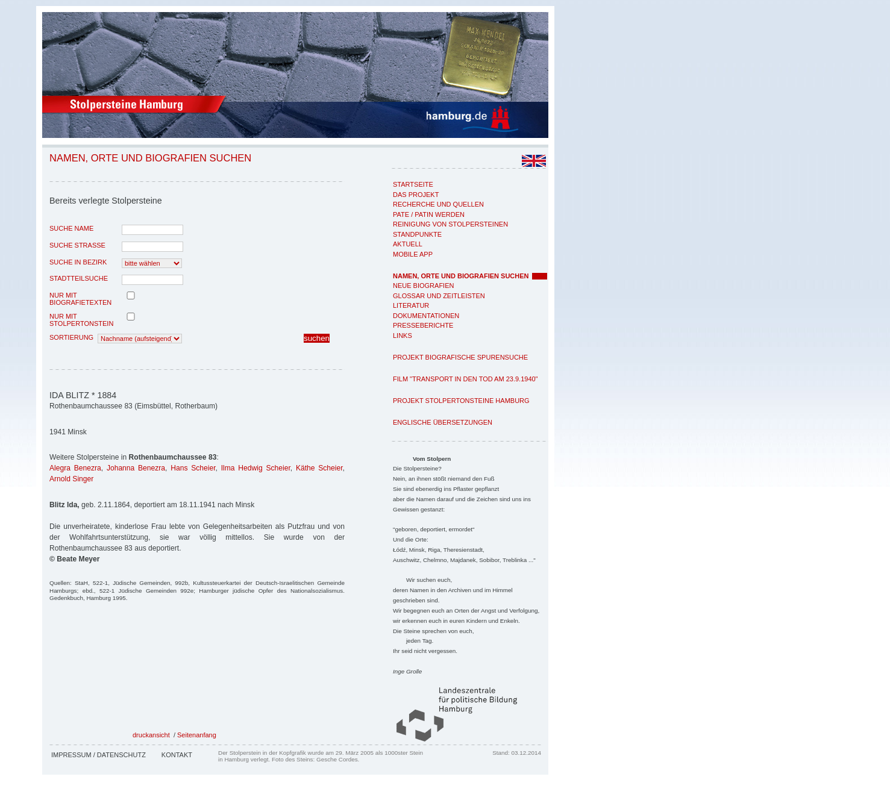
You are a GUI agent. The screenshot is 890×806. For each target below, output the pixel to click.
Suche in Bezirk (78, 262)
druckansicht (151, 735)
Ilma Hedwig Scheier (255, 468)
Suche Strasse (77, 245)
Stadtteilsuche (78, 278)
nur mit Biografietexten (80, 299)
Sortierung (71, 337)
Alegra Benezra (75, 468)
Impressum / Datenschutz (98, 754)
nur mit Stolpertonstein (81, 320)
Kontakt (176, 754)
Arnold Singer (71, 479)
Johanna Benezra (136, 468)
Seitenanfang (196, 735)
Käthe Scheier (319, 468)
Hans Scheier (193, 468)
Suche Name (71, 228)
